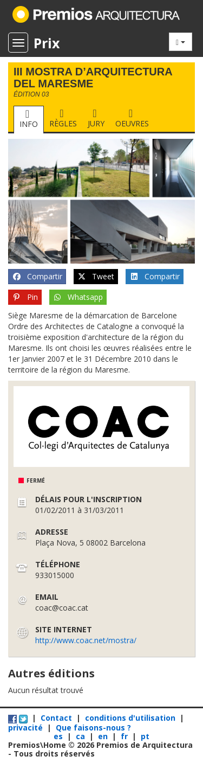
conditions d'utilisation (130, 718)
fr (125, 736)
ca (81, 736)
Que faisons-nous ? (93, 727)
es (59, 736)
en (104, 736)
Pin (25, 297)
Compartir (37, 276)
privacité (25, 727)
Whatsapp (78, 297)
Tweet (96, 276)
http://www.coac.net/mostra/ (85, 640)
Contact (56, 718)
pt (145, 736)
